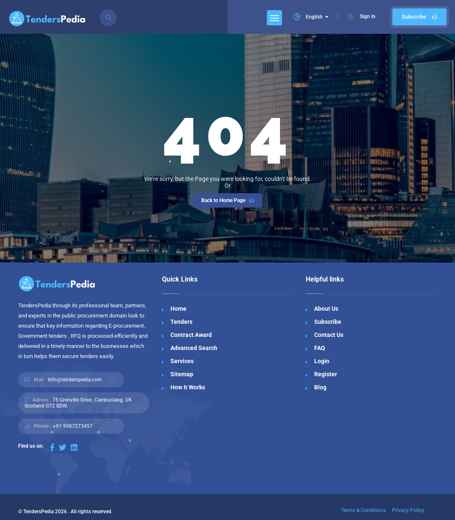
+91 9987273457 (73, 426)
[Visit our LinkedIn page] (74, 447)
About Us (326, 308)
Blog (320, 387)
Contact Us (328, 334)
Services (182, 361)
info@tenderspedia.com (74, 380)
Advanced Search (193, 348)
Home (178, 308)
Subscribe (419, 17)
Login (321, 361)
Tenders (181, 321)
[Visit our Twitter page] (62, 447)
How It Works (187, 387)
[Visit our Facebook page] (52, 447)
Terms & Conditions (363, 510)
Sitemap (181, 374)
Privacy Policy (408, 510)
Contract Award (191, 334)
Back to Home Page (228, 200)
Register (325, 374)
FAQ (319, 348)
